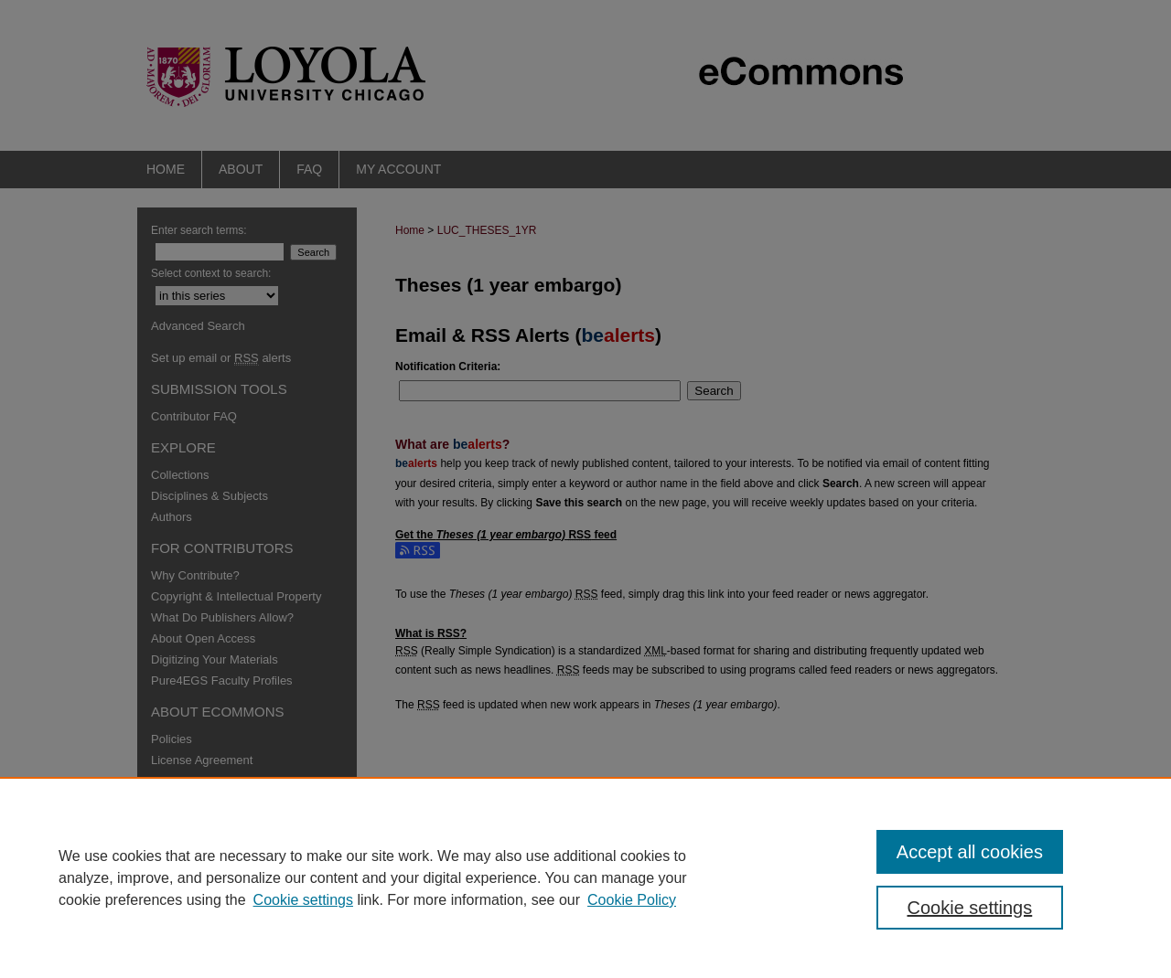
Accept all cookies (970, 852)
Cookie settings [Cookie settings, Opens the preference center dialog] (970, 908)
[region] (585, 877)
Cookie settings (303, 900)
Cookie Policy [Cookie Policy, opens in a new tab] (631, 900)
